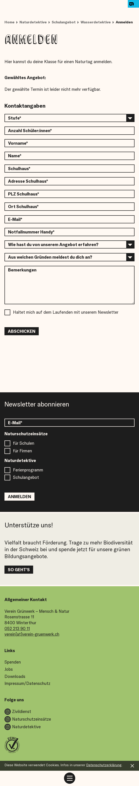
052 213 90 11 (17, 628)
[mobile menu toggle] (69, 778)
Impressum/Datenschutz (27, 683)
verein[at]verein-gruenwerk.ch (31, 634)
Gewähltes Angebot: (25, 77)
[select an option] (69, 118)
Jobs (8, 669)
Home (9, 22)
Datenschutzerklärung (104, 765)
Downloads (14, 676)
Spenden (12, 662)
